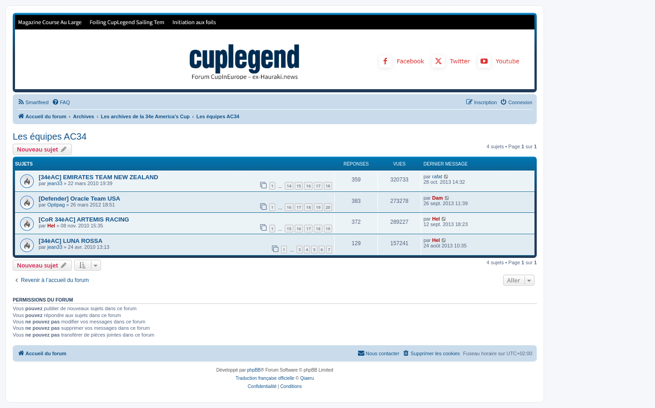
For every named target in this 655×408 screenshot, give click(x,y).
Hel (51, 225)
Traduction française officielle (265, 378)
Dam (437, 198)
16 (308, 186)
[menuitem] (33, 102)
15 (299, 186)
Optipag (56, 204)
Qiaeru (307, 378)
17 (318, 186)
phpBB (254, 370)
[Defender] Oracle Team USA (79, 198)
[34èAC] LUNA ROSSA (70, 240)
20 (328, 207)
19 (318, 207)
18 (328, 186)
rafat (437, 176)
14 (289, 186)
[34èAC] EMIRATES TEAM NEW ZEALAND (98, 177)
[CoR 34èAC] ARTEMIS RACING (84, 219)
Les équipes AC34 (49, 136)
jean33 (54, 183)
